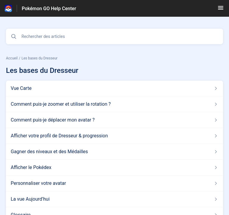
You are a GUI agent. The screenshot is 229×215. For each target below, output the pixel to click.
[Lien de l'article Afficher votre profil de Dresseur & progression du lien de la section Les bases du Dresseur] (114, 135)
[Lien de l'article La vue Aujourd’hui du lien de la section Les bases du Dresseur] (114, 199)
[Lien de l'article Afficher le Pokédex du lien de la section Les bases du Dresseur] (114, 167)
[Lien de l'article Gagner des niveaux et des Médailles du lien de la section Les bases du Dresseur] (114, 151)
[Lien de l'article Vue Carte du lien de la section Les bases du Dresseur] (114, 88)
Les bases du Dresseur (39, 58)
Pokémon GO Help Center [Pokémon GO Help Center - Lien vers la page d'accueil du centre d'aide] (49, 8)
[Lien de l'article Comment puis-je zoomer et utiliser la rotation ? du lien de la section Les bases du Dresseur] (114, 104)
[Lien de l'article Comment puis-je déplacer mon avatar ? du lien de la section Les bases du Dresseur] (114, 120)
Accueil (12, 58)
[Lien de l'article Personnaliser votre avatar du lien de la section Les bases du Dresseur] (114, 183)
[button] (220, 10)
